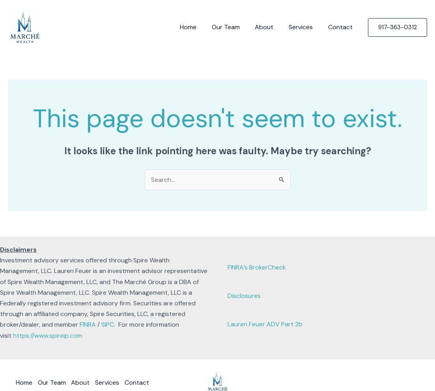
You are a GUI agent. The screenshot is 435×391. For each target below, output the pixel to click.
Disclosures (244, 296)
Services (305, 27)
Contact (341, 27)
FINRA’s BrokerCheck (257, 267)
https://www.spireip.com (47, 335)
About (270, 27)
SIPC (107, 325)
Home (200, 27)
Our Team (235, 27)
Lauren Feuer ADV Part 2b (265, 324)
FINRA (88, 325)
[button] (397, 27)
